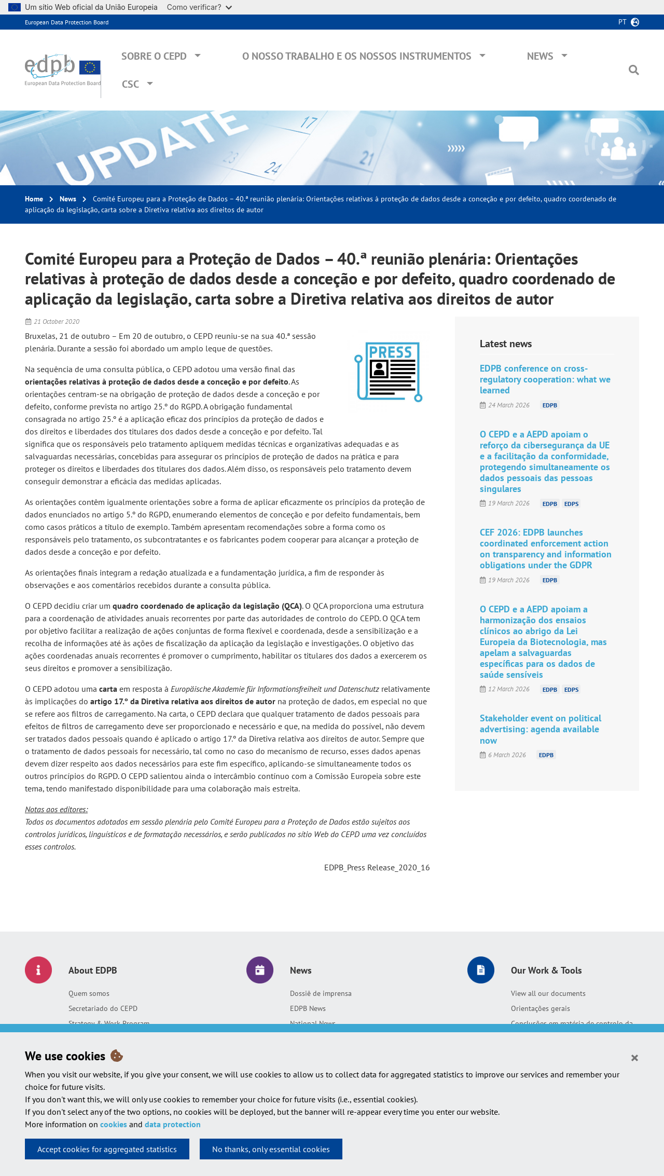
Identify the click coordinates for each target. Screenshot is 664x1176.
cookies (113, 1124)
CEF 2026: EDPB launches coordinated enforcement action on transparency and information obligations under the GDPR (546, 548)
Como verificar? (199, 7)
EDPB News (308, 1008)
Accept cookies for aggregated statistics (107, 1149)
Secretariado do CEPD (102, 1008)
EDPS (571, 503)
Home (34, 198)
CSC (130, 84)
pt (622, 21)
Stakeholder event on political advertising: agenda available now (540, 729)
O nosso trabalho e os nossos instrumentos (357, 56)
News (540, 56)
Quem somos (88, 993)
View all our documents (548, 993)
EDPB (550, 405)
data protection (173, 1124)
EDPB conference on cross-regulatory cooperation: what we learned (545, 379)
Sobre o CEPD (154, 56)
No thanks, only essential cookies (271, 1149)
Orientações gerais (540, 1008)
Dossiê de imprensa (321, 993)
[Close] (634, 1057)
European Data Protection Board (66, 22)
